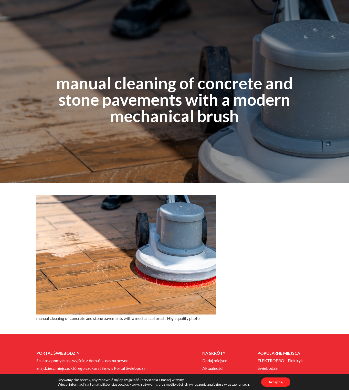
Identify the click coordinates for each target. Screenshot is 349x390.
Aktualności (212, 368)
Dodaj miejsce (214, 360)
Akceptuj (275, 382)
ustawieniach (238, 384)
